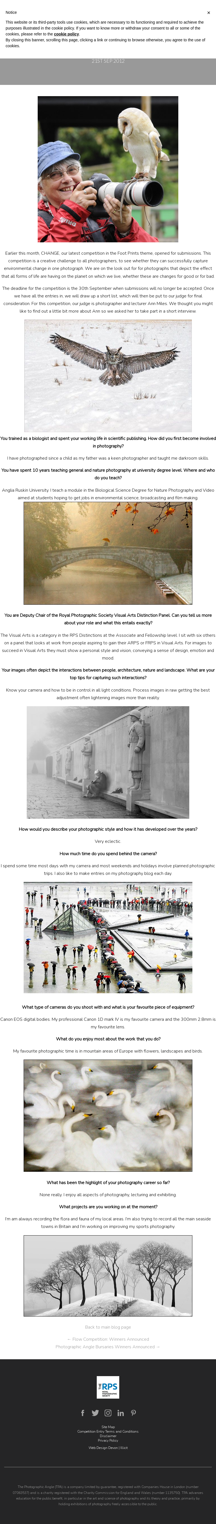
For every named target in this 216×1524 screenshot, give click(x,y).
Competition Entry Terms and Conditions (108, 1431)
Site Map (108, 1427)
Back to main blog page (108, 1327)
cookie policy (66, 34)
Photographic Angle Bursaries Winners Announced (108, 1347)
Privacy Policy (108, 1440)
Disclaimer (108, 1436)
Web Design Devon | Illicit (108, 1448)
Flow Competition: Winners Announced (108, 1339)
